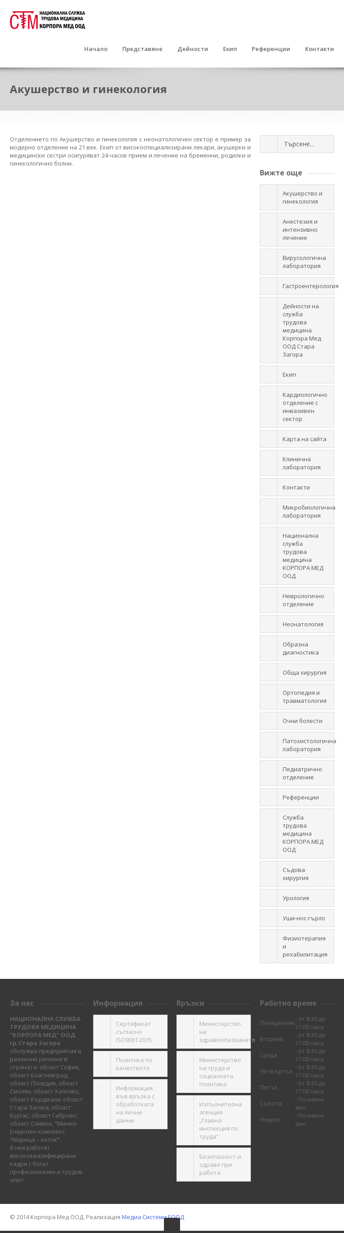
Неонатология (303, 624)
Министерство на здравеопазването (225, 1032)
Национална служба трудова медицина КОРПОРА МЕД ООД (303, 555)
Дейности (192, 49)
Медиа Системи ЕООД (153, 1217)
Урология (296, 898)
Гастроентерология (308, 286)
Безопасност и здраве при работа (220, 1164)
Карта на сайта (305, 439)
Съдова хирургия (296, 874)
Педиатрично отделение (302, 773)
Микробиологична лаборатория (308, 511)
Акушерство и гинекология (302, 197)
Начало (96, 49)
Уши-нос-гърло (304, 918)
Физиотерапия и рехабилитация (305, 946)
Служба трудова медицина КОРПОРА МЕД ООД (303, 833)
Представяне (142, 49)
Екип (230, 49)
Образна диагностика (301, 648)
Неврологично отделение (303, 600)
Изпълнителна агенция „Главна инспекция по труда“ (220, 1120)
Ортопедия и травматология (305, 697)
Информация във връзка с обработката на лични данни (135, 1104)
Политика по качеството (134, 1064)
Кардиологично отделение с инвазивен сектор (305, 407)
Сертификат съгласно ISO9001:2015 (134, 1032)
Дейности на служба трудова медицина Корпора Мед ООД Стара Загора (302, 330)
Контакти (319, 49)
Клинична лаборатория (302, 463)
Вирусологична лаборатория (304, 262)
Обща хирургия (305, 672)
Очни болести (302, 721)
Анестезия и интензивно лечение (300, 229)
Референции (271, 49)
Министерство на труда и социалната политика (220, 1072)
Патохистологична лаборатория (308, 745)
